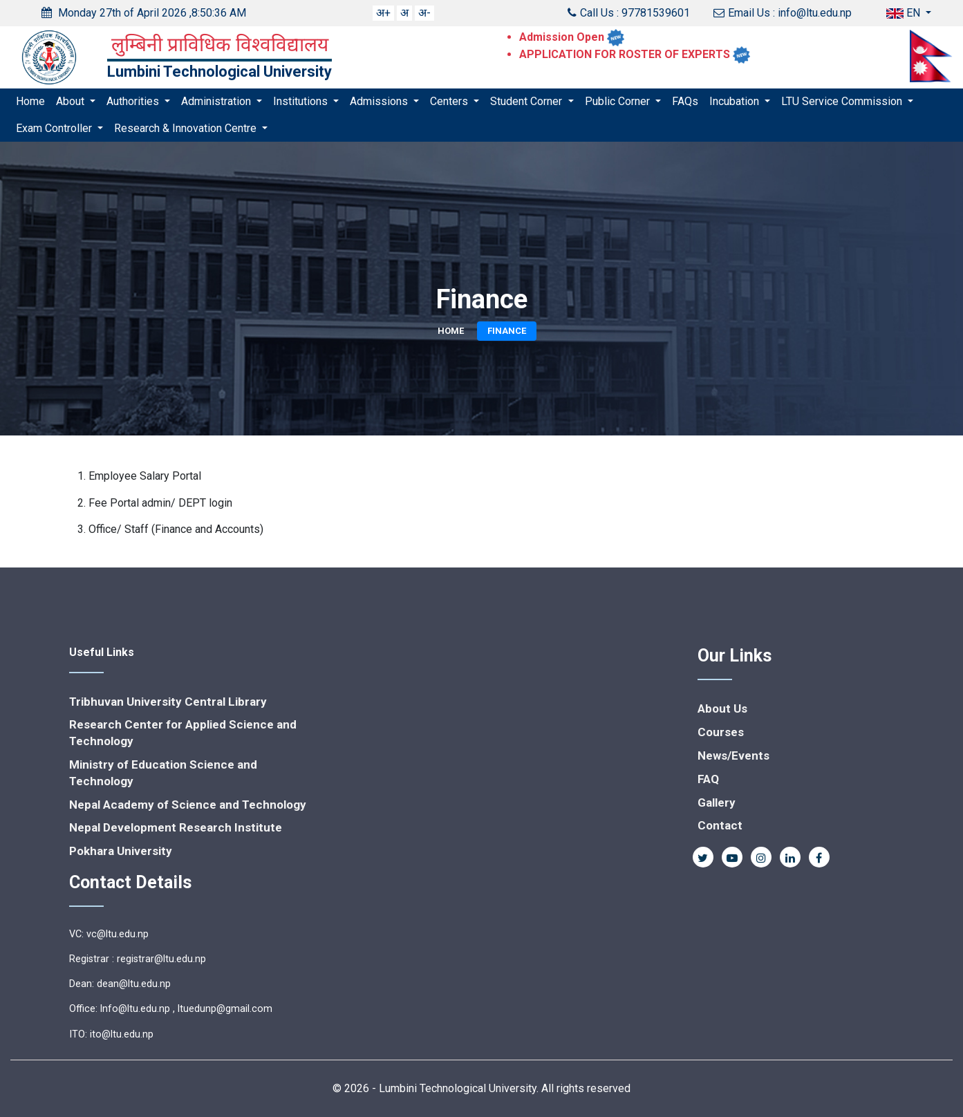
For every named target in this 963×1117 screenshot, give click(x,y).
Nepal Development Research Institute (175, 827)
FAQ (708, 779)
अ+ (383, 12)
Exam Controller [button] (55, 128)
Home (30, 101)
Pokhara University (120, 851)
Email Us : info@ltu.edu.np (782, 12)
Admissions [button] (380, 101)
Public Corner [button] (619, 101)
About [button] (71, 101)
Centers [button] (450, 101)
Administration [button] (217, 101)
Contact (720, 825)
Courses (721, 732)
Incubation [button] (735, 101)
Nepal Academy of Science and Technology (187, 804)
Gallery (717, 802)
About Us (722, 708)
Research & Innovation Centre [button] (186, 128)
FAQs (685, 101)
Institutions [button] (301, 101)
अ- (424, 12)
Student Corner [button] (527, 101)
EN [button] (904, 12)
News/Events (733, 755)
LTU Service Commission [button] (843, 101)
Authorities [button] (134, 101)
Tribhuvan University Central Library (168, 701)
